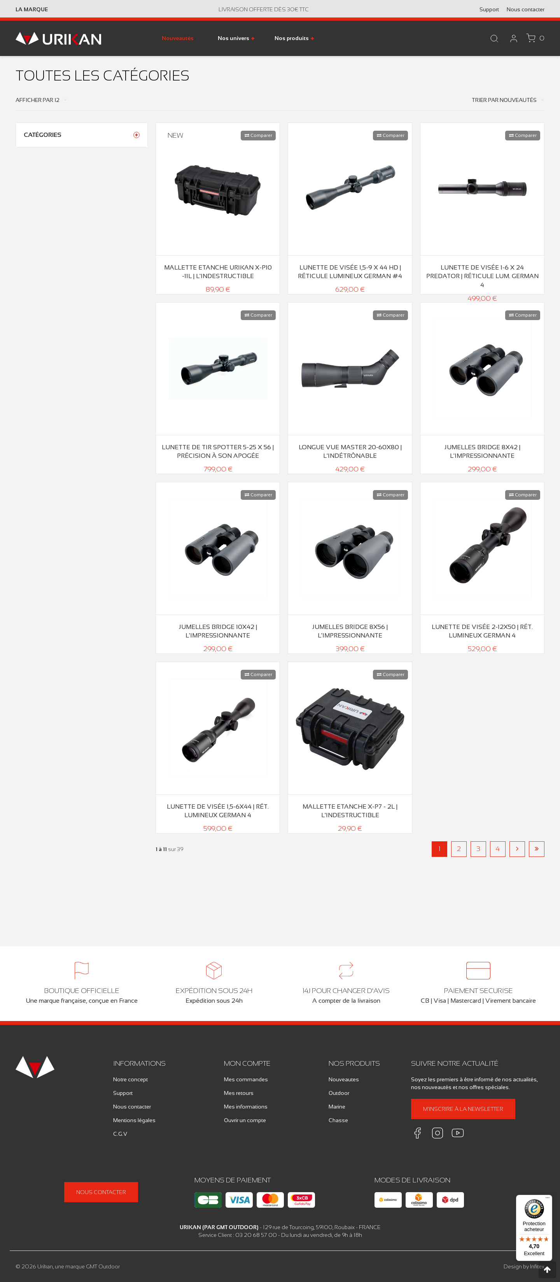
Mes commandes (246, 1079)
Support (489, 9)
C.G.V (120, 1134)
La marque (32, 9)
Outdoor (339, 1093)
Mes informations (246, 1106)
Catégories (42, 134)
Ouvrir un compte (245, 1120)
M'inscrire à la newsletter (463, 1109)
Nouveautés (178, 38)
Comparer (258, 135)
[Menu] (547, 1199)
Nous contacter (525, 9)
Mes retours (239, 1093)
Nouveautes (344, 1079)
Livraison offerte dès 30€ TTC (264, 9)
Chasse (338, 1120)
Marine (337, 1106)
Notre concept (130, 1079)
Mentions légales (134, 1120)
